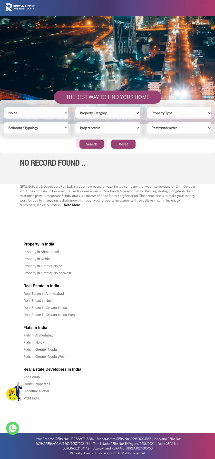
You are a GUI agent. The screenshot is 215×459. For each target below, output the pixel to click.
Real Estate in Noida (39, 301)
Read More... (73, 205)
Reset (123, 144)
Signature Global (36, 391)
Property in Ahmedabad (41, 252)
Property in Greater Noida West (47, 273)
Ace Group (31, 377)
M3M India (31, 398)
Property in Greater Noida (42, 266)
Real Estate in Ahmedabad (43, 294)
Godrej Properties (36, 384)
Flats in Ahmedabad (38, 335)
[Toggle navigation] (202, 7)
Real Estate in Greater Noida (45, 308)
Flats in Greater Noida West (44, 356)
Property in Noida (36, 259)
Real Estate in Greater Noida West (49, 315)
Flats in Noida (33, 342)
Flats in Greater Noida (40, 349)
